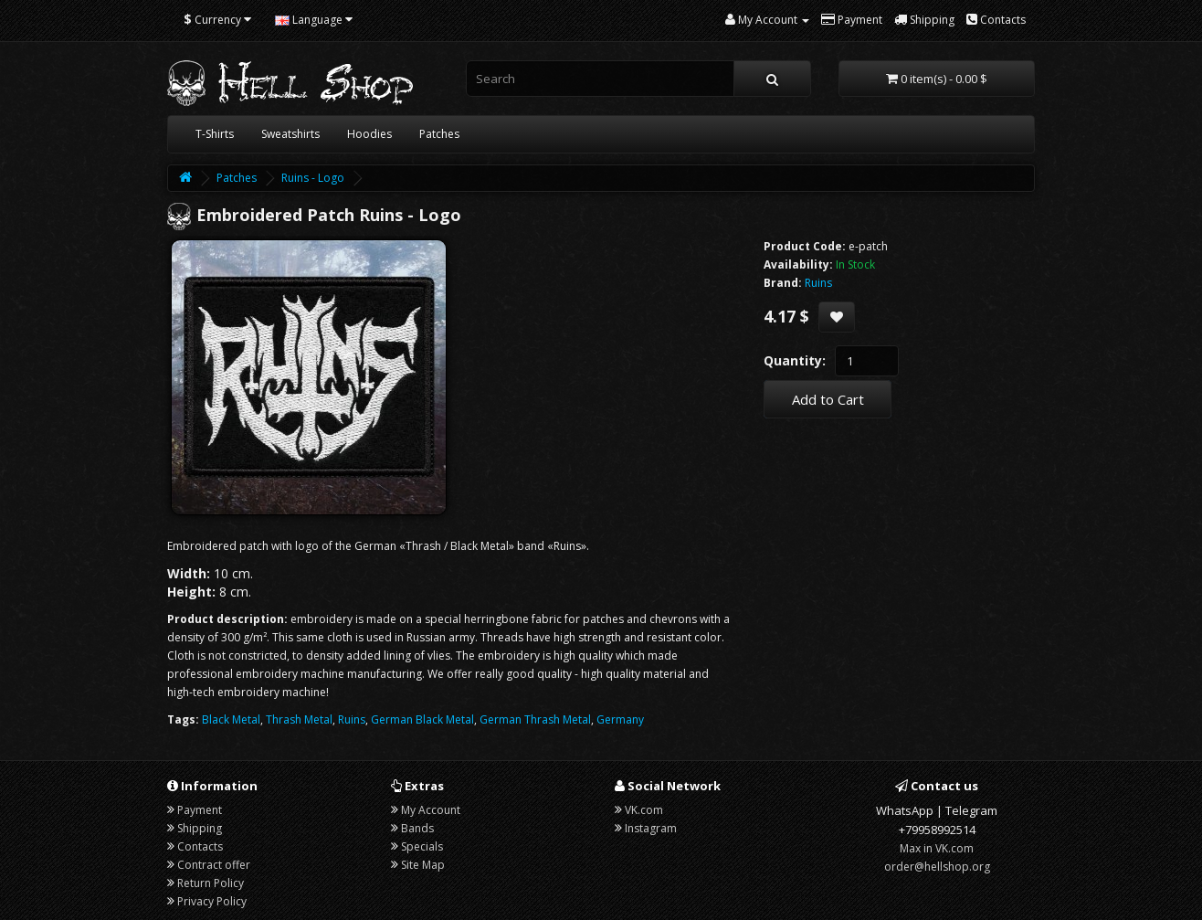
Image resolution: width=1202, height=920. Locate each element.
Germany (620, 719)
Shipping (199, 828)
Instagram (651, 828)
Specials (422, 846)
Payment (199, 810)
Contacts (200, 846)
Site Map (423, 864)
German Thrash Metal (535, 719)
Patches (439, 134)
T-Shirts (214, 134)
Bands (417, 828)
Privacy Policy (212, 901)
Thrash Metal (299, 719)
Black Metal (231, 719)
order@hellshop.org (937, 866)
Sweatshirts (290, 134)
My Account (430, 810)
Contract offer (213, 864)
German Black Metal (422, 719)
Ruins (351, 719)
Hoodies (369, 134)
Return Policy (210, 883)
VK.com (644, 810)
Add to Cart (828, 399)
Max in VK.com (937, 848)
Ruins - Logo (312, 177)
